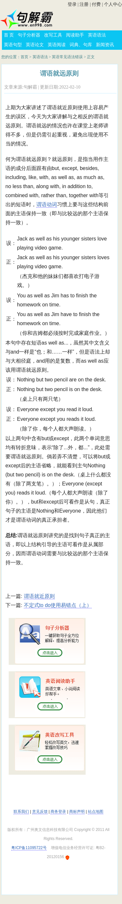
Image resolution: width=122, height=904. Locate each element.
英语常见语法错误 (67, 57)
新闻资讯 (105, 44)
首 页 (9, 35)
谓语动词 (46, 204)
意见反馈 (40, 811)
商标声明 (77, 811)
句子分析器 (29, 35)
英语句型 (13, 44)
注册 (84, 4)
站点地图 (95, 811)
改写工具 (53, 35)
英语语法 (97, 35)
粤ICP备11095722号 (28, 848)
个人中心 (113, 4)
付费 (96, 4)
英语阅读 (57, 44)
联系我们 (21, 811)
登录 (72, 4)
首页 (24, 57)
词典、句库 (81, 44)
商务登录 (58, 811)
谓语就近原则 (39, 596)
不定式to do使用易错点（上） (58, 605)
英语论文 (35, 44)
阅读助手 (75, 35)
